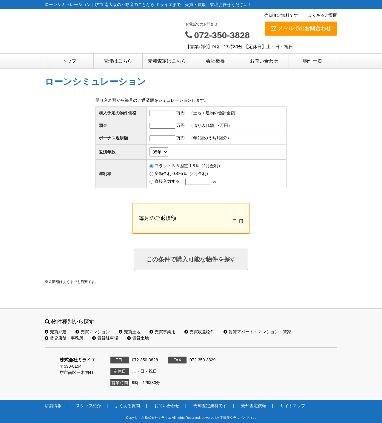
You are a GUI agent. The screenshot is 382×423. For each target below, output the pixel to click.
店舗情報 (53, 405)
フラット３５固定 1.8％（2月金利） (188, 165)
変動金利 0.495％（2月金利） (182, 173)
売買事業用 (162, 331)
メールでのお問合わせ (301, 28)
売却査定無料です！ (283, 15)
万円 (180, 112)
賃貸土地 (138, 338)
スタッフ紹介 (88, 405)
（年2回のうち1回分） (210, 138)
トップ (69, 60)
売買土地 (130, 331)
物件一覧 (312, 60)
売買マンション (93, 331)
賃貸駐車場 (105, 338)
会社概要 (215, 60)
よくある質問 (127, 405)
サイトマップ (292, 405)
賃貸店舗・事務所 (64, 338)
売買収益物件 (199, 331)
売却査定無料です (210, 405)
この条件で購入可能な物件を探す (191, 259)
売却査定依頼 (253, 405)
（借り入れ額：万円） (210, 125)
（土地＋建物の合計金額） (214, 112)
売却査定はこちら (167, 60)
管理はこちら (118, 60)
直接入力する (167, 181)
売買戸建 (56, 331)
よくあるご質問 (322, 15)
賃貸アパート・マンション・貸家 (257, 331)
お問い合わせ (264, 60)
